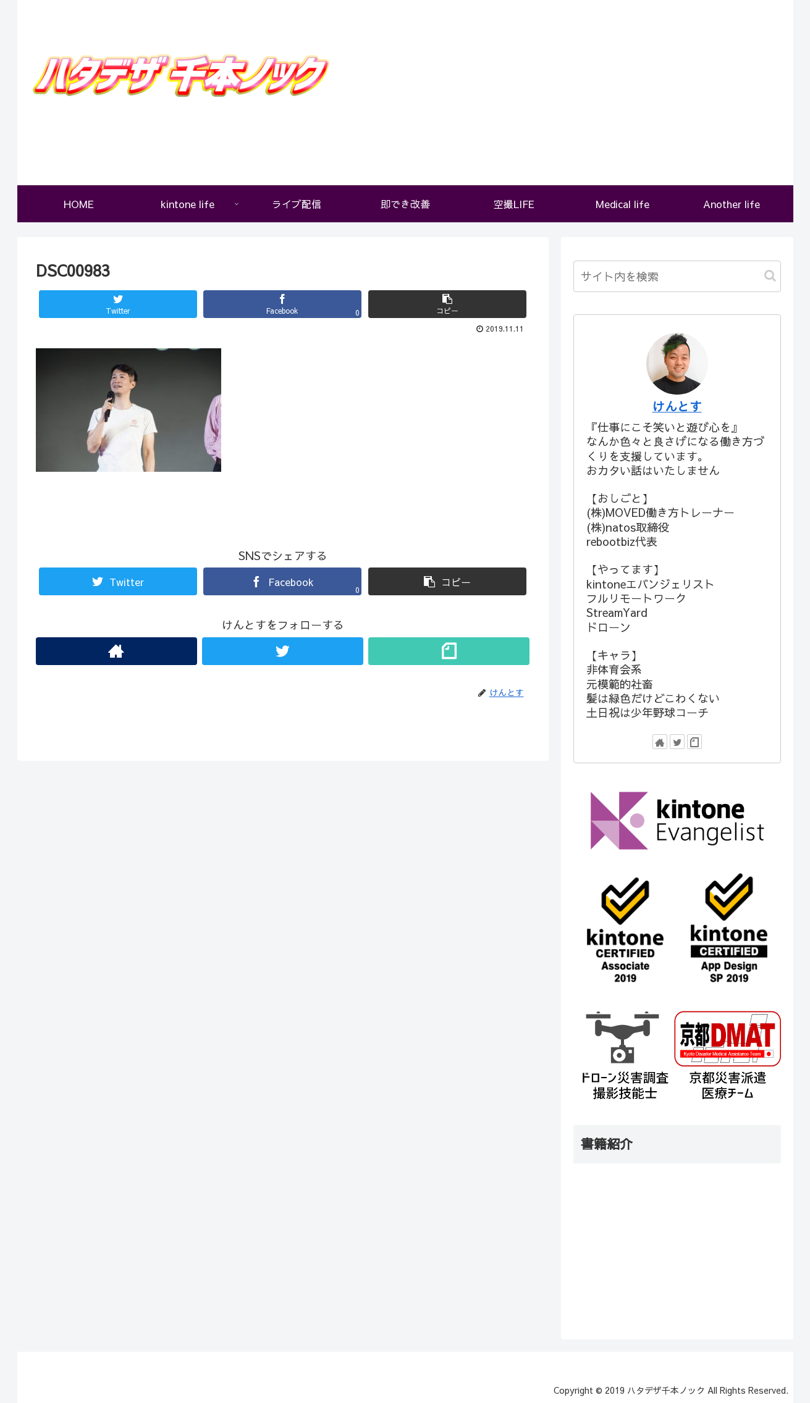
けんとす (677, 406)
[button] (770, 276)
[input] (677, 276)
